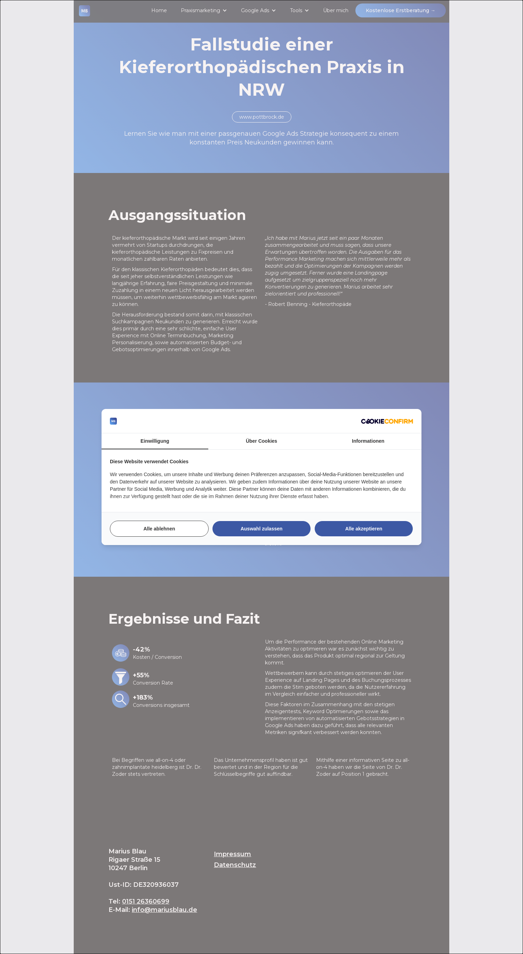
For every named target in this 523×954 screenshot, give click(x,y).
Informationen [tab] (368, 441)
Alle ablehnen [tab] (159, 528)
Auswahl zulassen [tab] (262, 528)
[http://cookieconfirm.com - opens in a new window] (387, 421)
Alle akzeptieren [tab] (364, 528)
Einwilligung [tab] (154, 441)
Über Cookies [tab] (261, 441)
